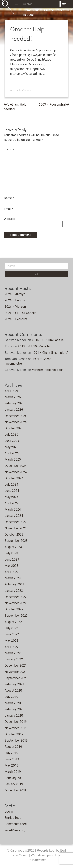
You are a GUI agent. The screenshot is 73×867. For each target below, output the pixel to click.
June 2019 (12, 759)
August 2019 (13, 747)
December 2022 (16, 597)
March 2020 (13, 703)
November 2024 (16, 472)
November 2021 (16, 672)
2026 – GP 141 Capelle (20, 313)
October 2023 (14, 534)
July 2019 (11, 753)
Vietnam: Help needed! (47, 370)
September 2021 (16, 678)
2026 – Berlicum (16, 319)
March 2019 (13, 772)
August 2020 (13, 690)
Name (9, 198)
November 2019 (16, 728)
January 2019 (14, 784)
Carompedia (18, 850)
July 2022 (11, 628)
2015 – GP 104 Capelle (48, 340)
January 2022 (14, 659)
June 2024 (12, 491)
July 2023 (11, 553)
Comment (12, 149)
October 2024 (14, 478)
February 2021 (14, 684)
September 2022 (16, 615)
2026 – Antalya (15, 294)
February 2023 (14, 584)
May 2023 (11, 566)
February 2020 (14, 709)
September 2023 (16, 541)
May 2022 (11, 640)
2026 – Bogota (15, 300)
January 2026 (14, 409)
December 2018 (16, 790)
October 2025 (14, 428)
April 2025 (12, 453)
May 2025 (11, 447)
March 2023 (13, 578)
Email (8, 209)
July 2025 (11, 434)
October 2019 (14, 734)
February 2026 (14, 403)
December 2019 (16, 722)
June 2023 (12, 559)
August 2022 (13, 622)
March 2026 (13, 397)
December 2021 (16, 665)
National (37, 10)
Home (27, 10)
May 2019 (11, 765)
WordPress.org (15, 830)
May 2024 (11, 497)
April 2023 (12, 572)
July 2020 (11, 697)
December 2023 (16, 522)
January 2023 (14, 591)
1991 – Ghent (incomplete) (50, 352)
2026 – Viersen (15, 306)
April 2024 (12, 503)
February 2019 (14, 778)
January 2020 (14, 715)
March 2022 (13, 653)
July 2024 (11, 484)
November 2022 (16, 603)
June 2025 (12, 441)
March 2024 (13, 509)
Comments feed (16, 824)
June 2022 (12, 634)
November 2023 (16, 528)
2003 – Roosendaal (52, 104)
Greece (49, 10)
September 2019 (16, 740)
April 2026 (12, 391)
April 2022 (12, 647)
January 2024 (14, 516)
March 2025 (13, 459)
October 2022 (14, 609)
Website (9, 219)
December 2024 (16, 466)
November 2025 (16, 422)
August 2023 (13, 547)
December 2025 (16, 416)
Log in (9, 811)
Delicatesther (36, 860)
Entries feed (13, 818)
